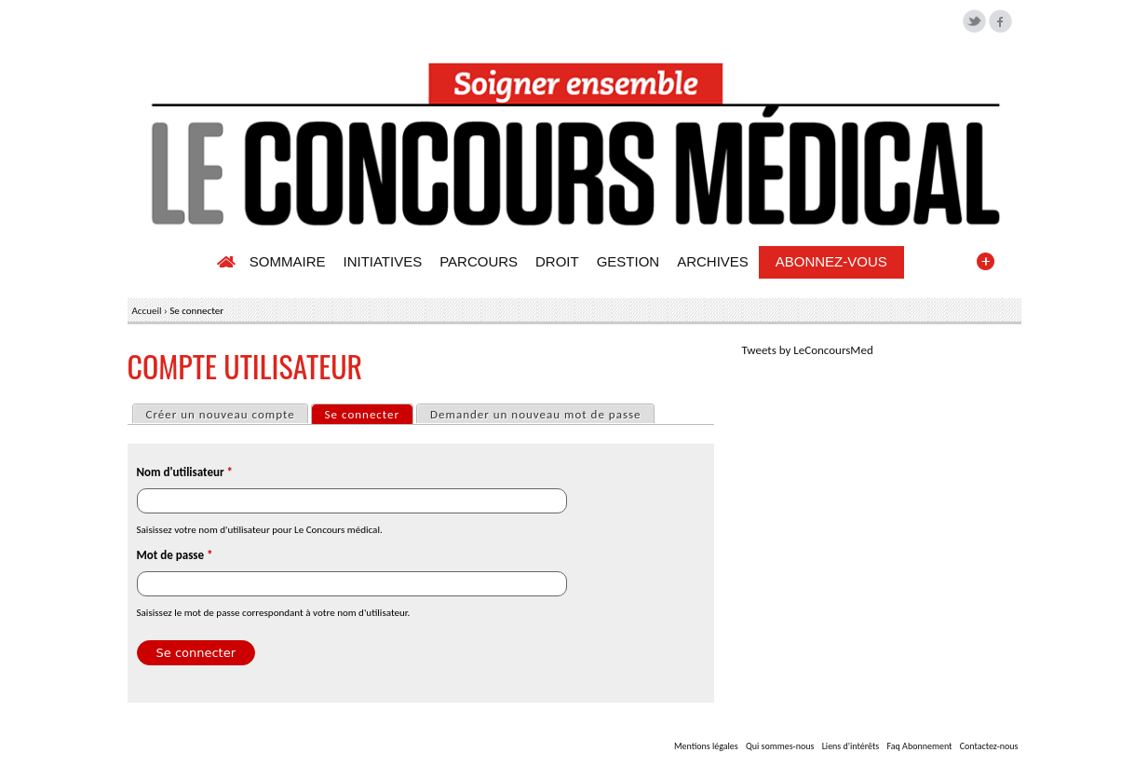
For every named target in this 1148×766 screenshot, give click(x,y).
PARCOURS (478, 261)
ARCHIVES (713, 261)
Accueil (147, 311)
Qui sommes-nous (780, 746)
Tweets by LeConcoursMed (807, 350)
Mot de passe (175, 555)
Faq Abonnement (919, 746)
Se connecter (368, 413)
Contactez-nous (989, 746)
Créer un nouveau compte (220, 414)
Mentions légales (706, 746)
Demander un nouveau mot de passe (535, 414)
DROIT (557, 261)
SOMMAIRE (288, 261)
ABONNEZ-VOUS (831, 261)
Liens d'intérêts (851, 746)
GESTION (628, 261)
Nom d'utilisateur (185, 472)
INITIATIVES (382, 261)
